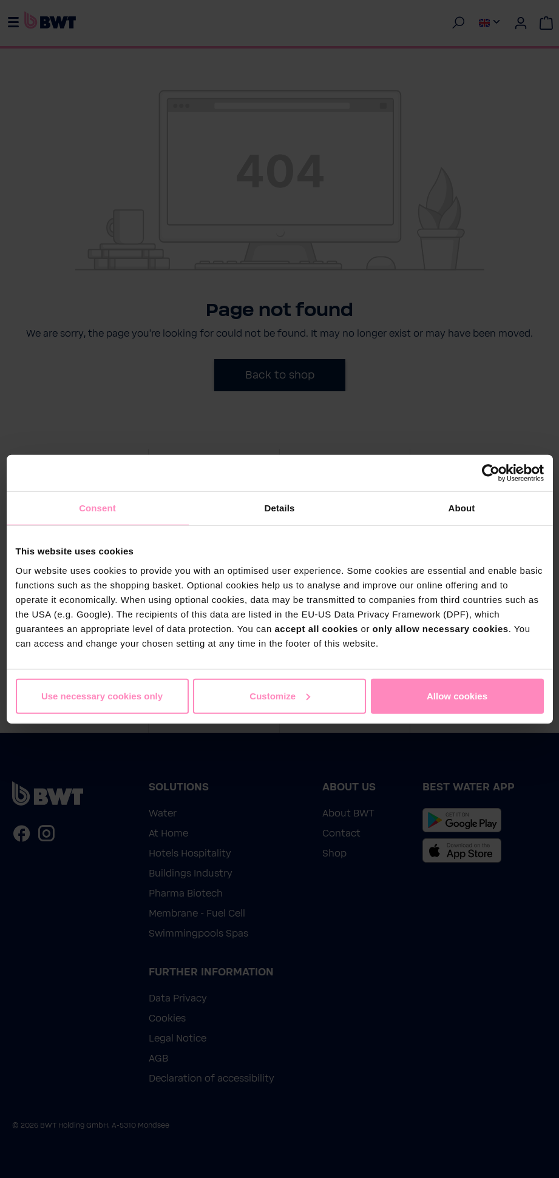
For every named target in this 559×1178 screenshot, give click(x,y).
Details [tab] (280, 508)
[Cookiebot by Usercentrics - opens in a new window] (491, 473)
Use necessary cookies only (102, 695)
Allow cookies (457, 695)
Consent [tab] (97, 508)
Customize (279, 695)
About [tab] (462, 508)
